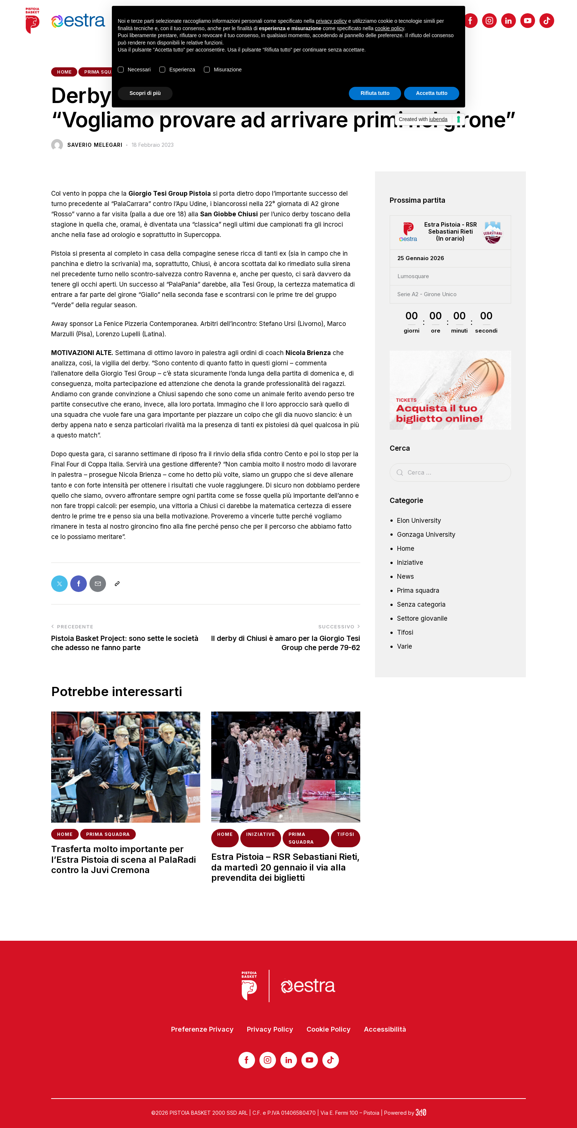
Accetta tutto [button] (431, 93)
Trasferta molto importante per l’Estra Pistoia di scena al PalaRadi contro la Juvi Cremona (123, 860)
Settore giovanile (422, 618)
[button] (117, 583)
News (405, 576)
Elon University (419, 520)
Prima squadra (104, 72)
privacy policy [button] (331, 21)
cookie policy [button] (389, 28)
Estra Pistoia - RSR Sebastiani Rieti (450, 228)
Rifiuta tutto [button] (375, 93)
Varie (404, 646)
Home (64, 72)
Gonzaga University (426, 534)
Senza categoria (421, 604)
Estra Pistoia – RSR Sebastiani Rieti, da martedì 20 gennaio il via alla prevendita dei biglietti (285, 867)
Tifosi (345, 834)
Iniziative (260, 834)
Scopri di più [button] (145, 93)
